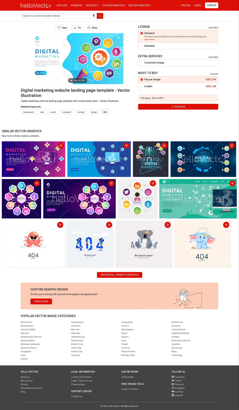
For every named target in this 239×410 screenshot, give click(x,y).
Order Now (41, 301)
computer (66, 112)
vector (53, 112)
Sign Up (211, 5)
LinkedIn (177, 395)
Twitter (177, 380)
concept (81, 112)
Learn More (213, 27)
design (94, 112)
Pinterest (178, 384)
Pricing (185, 5)
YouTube (177, 391)
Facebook (178, 377)
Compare (214, 74)
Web (42, 112)
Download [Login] (178, 106)
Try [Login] (77, 27)
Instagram (178, 388)
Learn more (149, 39)
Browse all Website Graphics (119, 274)
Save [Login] (62, 27)
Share (92, 27)
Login (197, 5)
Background (28, 112)
